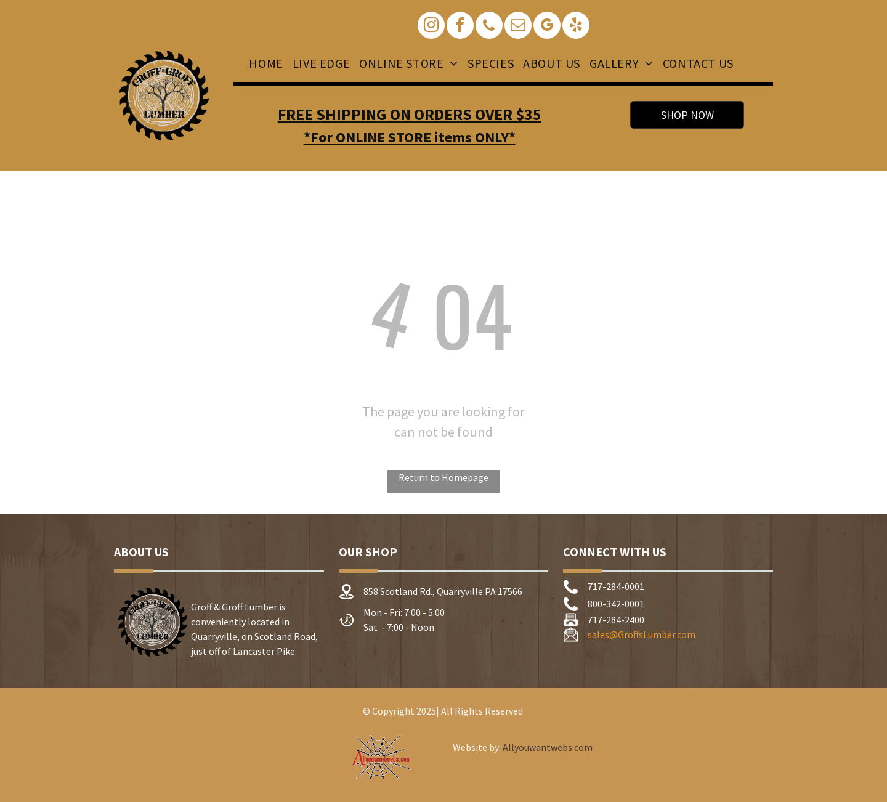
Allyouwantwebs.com (548, 747)
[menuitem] (264, 63)
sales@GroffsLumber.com (641, 634)
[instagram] (431, 27)
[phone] (489, 27)
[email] (518, 27)
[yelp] (575, 27)
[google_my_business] (547, 27)
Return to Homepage (443, 477)
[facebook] (460, 27)
